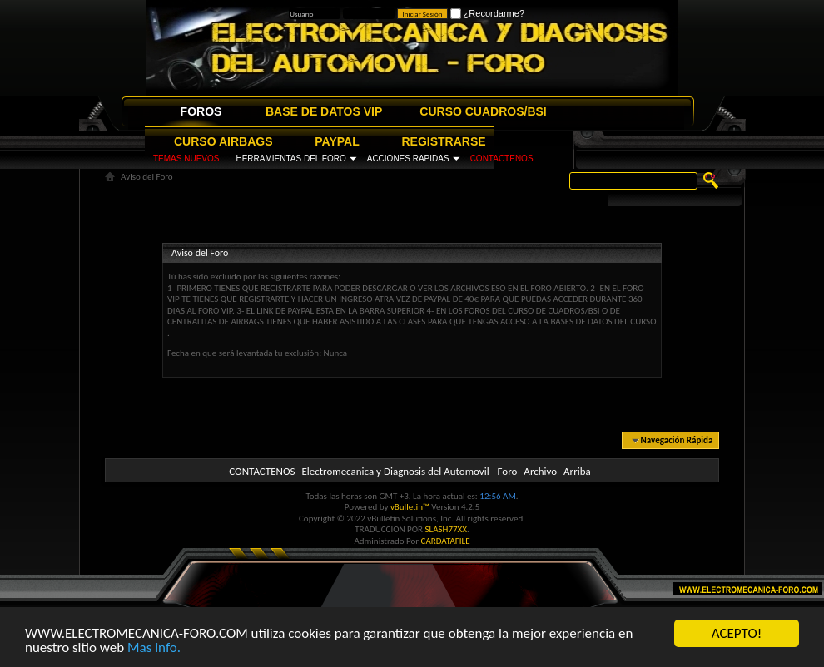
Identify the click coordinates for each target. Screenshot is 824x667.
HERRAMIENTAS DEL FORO (290, 158)
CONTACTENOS (502, 158)
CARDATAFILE (445, 541)
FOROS (201, 111)
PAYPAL (337, 141)
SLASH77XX (446, 529)
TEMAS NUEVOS (186, 158)
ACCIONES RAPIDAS (408, 158)
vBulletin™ (409, 506)
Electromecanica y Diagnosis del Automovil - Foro (409, 471)
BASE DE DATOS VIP (324, 111)
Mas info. (154, 648)
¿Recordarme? (487, 13)
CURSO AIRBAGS (223, 141)
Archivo (540, 471)
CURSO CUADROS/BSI (482, 111)
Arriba (577, 471)
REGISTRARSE (444, 141)
